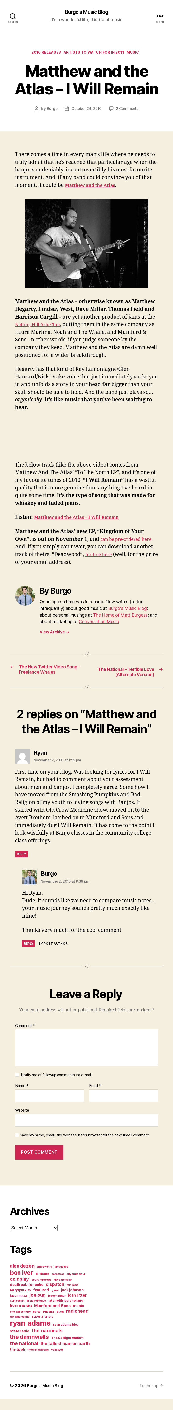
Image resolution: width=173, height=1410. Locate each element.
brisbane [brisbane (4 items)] (42, 1284)
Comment (25, 1036)
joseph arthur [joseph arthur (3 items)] (57, 1306)
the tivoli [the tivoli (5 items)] (17, 1360)
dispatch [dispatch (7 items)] (55, 1294)
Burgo (50, 110)
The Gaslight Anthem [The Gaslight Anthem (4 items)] (67, 1348)
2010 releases (42, 54)
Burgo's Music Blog (86, 12)
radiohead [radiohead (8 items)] (77, 1321)
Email (95, 1096)
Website (22, 1120)
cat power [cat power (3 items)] (57, 1284)
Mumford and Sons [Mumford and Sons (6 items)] (52, 1316)
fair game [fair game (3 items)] (72, 1295)
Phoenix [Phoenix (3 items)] (48, 1322)
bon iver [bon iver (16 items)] (21, 1283)
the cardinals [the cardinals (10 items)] (47, 1341)
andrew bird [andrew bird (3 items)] (44, 1277)
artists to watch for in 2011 (95, 54)
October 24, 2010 (86, 110)
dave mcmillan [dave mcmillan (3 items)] (63, 1290)
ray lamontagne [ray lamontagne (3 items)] (19, 1327)
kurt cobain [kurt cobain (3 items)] (17, 1311)
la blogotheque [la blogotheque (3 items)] (36, 1311)
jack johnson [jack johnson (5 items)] (72, 1300)
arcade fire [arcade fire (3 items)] (61, 1277)
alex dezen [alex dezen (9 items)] (22, 1276)
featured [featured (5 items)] (41, 1300)
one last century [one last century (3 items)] (20, 1322)
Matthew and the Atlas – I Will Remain (84, 519)
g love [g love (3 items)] (55, 1300)
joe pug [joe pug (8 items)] (37, 1305)
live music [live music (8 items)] (21, 1316)
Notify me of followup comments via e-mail (56, 1085)
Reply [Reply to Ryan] (21, 865)
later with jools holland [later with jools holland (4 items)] (65, 1311)
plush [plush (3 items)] (60, 1322)
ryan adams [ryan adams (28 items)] (30, 1333)
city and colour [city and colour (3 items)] (75, 1284)
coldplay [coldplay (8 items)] (19, 1289)
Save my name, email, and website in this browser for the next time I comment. (85, 1146)
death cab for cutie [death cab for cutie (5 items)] (26, 1295)
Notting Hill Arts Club (41, 326)
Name (22, 1096)
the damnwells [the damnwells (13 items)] (29, 1347)
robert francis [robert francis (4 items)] (42, 1327)
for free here (121, 556)
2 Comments (128, 110)
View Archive (54, 633)
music (139, 54)
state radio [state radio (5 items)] (19, 1341)
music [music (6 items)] (78, 1316)
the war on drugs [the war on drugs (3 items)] (38, 1360)
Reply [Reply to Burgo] (29, 954)
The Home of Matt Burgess (120, 617)
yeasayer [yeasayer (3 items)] (57, 1360)
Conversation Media (99, 623)
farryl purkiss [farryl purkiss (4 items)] (20, 1300)
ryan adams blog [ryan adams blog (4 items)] (66, 1335)
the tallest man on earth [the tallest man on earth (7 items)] (65, 1354)
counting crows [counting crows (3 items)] (41, 1290)
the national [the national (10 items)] (24, 1354)
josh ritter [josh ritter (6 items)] (77, 1305)
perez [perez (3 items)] (37, 1322)
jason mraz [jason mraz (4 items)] (18, 1306)
